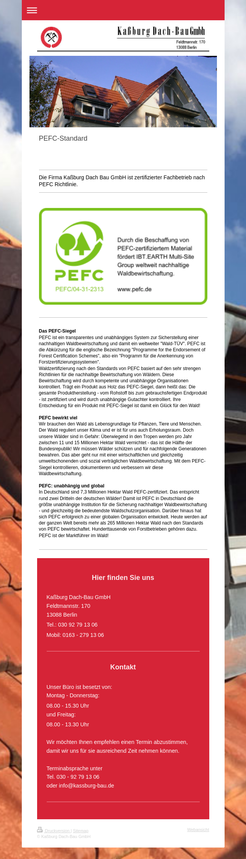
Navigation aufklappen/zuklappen (123, 10)
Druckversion (54, 830)
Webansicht (198, 829)
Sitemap (80, 830)
